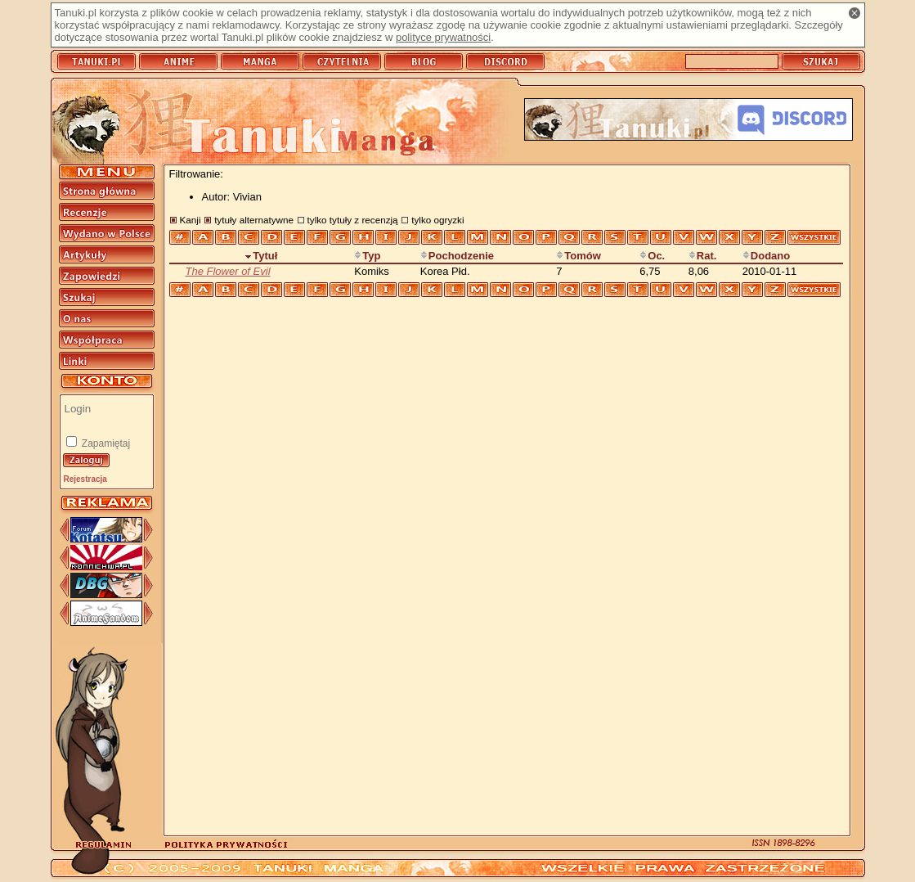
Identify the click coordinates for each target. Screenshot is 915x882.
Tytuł (260, 256)
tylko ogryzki (437, 219)
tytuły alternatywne (254, 219)
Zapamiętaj (105, 443)
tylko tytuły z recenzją (352, 219)
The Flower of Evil (228, 271)
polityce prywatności (443, 37)
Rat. (702, 256)
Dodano (766, 256)
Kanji (190, 219)
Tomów (578, 256)
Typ (367, 256)
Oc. (652, 256)
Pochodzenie (457, 256)
